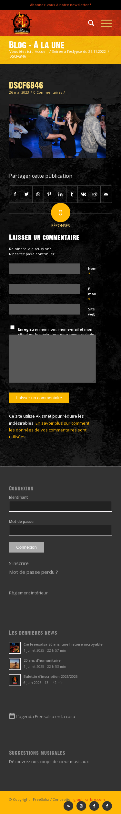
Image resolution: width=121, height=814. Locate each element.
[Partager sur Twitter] (26, 194)
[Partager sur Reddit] (94, 194)
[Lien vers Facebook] (107, 806)
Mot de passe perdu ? (33, 572)
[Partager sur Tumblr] (71, 194)
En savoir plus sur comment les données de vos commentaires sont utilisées (49, 430)
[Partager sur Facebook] (15, 194)
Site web (92, 312)
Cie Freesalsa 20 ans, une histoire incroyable (63, 644)
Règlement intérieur (28, 593)
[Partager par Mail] (106, 194)
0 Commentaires (48, 92)
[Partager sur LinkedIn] (60, 194)
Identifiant (18, 497)
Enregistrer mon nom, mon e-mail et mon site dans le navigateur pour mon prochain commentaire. (56, 334)
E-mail (92, 294)
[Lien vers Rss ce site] (68, 806)
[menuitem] (88, 23)
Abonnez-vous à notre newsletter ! (60, 4)
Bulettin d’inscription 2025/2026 (50, 676)
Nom (92, 271)
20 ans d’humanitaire (42, 660)
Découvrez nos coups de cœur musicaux (49, 761)
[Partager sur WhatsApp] (38, 194)
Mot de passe (21, 521)
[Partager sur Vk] (83, 194)
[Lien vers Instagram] (81, 806)
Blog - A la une (37, 45)
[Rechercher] (88, 23)
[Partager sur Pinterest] (49, 194)
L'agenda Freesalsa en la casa (45, 716)
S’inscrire (19, 563)
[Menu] (103, 23)
